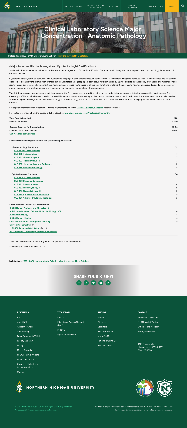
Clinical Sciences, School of (90, 107)
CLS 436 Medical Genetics (22, 134)
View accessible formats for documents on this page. (36, 410)
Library (20, 345)
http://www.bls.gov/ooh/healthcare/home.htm (87, 113)
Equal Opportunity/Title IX (29, 336)
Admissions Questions (148, 317)
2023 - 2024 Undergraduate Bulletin (38, 56)
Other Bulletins (154, 7)
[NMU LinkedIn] (108, 282)
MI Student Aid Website (28, 355)
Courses (113, 7)
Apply (171, 6)
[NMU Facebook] (79, 282)
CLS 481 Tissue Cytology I (26, 184)
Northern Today (105, 345)
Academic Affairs (25, 327)
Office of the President (148, 327)
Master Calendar (24, 350)
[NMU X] (93, 282)
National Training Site (108, 341)
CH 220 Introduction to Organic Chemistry (29, 221)
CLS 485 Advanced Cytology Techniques (33, 198)
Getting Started (73, 7)
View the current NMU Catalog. (73, 56)
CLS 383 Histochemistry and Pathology (33, 164)
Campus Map (23, 331)
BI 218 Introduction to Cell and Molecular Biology (32, 211)
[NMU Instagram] (86, 282)
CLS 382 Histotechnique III (27, 161)
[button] (183, 5)
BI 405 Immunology (18, 214)
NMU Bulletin (27, 6)
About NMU (22, 322)
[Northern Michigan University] (7, 6)
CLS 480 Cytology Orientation (28, 181)
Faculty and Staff (25, 341)
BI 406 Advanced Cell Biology (26, 228)
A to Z (20, 317)
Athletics (102, 322)
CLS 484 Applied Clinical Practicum (31, 194)
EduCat (60, 317)
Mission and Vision (25, 359)
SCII (59, 211)
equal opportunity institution (60, 407)
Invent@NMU (104, 336)
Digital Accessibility (66, 334)
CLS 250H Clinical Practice (27, 150)
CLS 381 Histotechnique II (26, 157)
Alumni (101, 317)
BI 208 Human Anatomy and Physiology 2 (29, 208)
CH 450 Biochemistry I (20, 225)
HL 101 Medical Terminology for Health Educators (33, 231)
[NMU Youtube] (100, 282)
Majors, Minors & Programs (95, 6)
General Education (132, 6)
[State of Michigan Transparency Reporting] (145, 388)
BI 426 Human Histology (21, 218)
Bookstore (102, 327)
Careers (20, 372)
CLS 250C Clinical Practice (27, 177)
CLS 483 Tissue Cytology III (27, 191)
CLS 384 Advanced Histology (28, 167)
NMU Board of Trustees (148, 322)
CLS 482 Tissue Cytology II (27, 188)
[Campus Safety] (164, 388)
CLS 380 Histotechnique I (26, 154)
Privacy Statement (146, 331)
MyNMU (61, 330)
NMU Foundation (105, 331)
